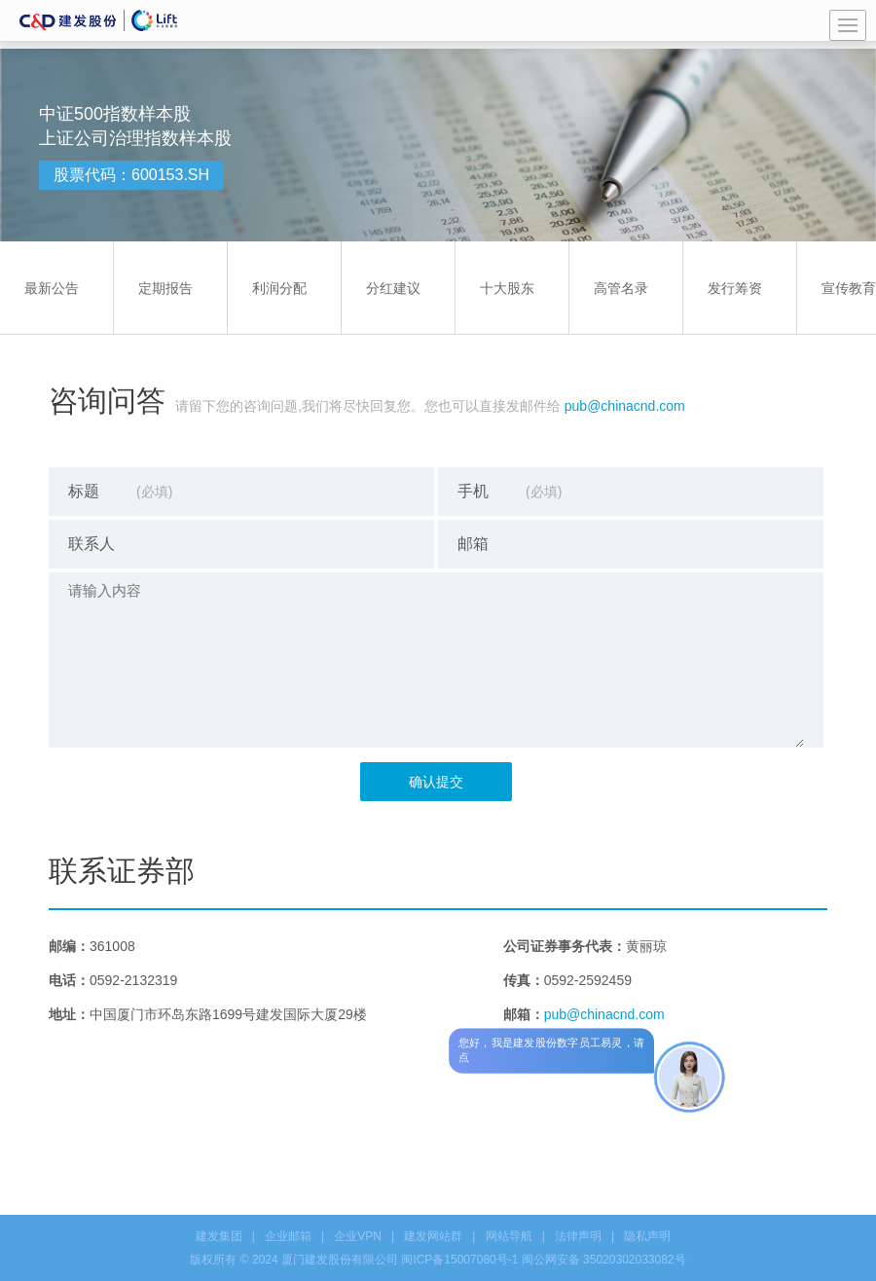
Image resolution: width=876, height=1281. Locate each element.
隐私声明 (647, 1236)
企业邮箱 (288, 1236)
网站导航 (509, 1236)
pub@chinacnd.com (625, 406)
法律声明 (578, 1236)
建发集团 (219, 1236)
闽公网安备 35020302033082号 (604, 1259)
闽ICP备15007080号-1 (459, 1259)
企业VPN (358, 1236)
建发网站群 (433, 1236)
